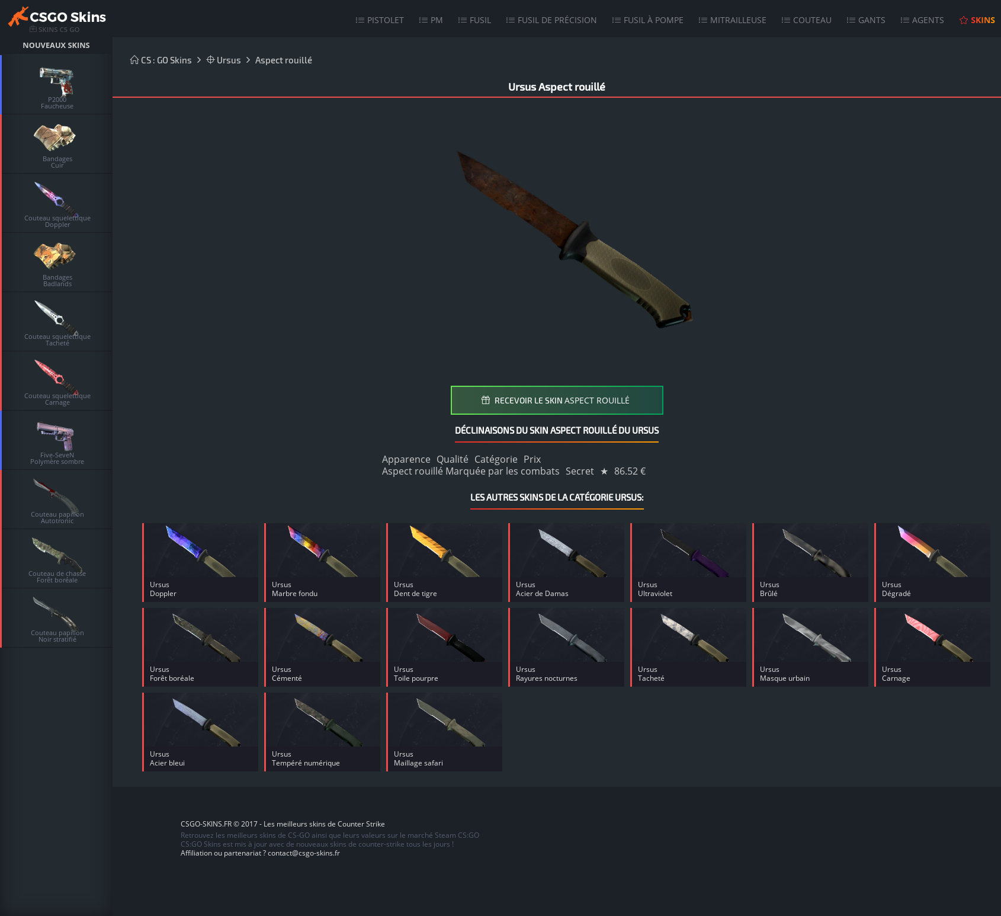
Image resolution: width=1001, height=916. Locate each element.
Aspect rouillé (283, 60)
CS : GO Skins (161, 60)
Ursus (223, 60)
